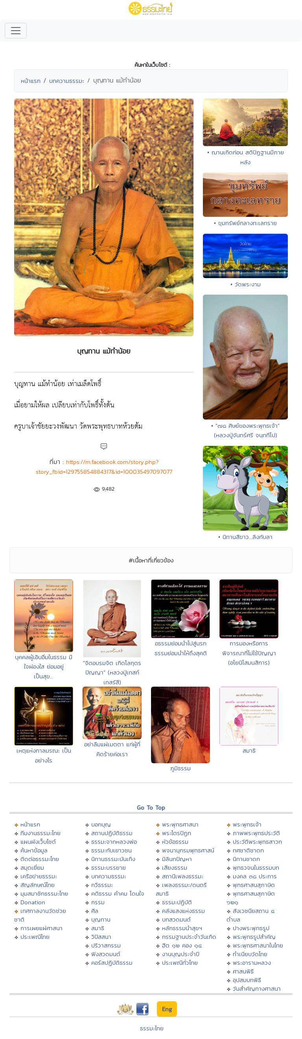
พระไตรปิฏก (176, 833)
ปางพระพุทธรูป (251, 928)
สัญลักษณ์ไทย (37, 885)
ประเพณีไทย (35, 937)
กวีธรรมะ (102, 885)
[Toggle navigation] (16, 30)
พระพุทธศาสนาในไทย (258, 945)
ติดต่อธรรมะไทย (39, 859)
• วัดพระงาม (245, 284)
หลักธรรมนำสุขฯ (182, 928)
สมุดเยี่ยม (32, 867)
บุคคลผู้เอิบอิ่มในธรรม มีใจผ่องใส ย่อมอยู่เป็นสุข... (43, 666)
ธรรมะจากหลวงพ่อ (114, 841)
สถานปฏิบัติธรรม (112, 833)
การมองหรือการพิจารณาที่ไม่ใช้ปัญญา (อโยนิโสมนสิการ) (249, 653)
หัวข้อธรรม (175, 841)
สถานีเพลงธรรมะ (182, 876)
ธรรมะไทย (152, 1028)
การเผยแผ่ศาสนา (41, 928)
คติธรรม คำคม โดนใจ (117, 893)
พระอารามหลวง (252, 962)
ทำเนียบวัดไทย (250, 954)
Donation (32, 902)
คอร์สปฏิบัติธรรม (112, 962)
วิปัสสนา (101, 937)
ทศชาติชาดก (248, 850)
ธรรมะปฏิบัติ (177, 902)
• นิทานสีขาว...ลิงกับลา (245, 537)
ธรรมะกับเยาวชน (111, 850)
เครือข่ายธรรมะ (38, 876)
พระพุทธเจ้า (247, 824)
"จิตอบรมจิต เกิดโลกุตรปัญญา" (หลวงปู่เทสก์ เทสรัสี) (112, 672)
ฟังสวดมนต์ (105, 954)
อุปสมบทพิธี (247, 980)
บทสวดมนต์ (176, 919)
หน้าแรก (31, 81)
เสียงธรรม (174, 867)
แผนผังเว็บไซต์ (38, 841)
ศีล (94, 911)
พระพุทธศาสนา (180, 824)
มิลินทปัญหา (177, 859)
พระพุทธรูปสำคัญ (254, 937)
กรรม (98, 902)
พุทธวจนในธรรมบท (256, 867)
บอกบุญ (101, 824)
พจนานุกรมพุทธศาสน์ (188, 850)
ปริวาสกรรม (106, 945)
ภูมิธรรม (180, 768)
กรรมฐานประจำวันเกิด (189, 937)
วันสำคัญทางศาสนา (257, 988)
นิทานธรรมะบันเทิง (113, 859)
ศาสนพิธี (243, 971)
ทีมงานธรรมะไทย (40, 833)
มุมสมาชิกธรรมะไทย (44, 893)
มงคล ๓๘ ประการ (255, 876)
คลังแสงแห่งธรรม (183, 911)
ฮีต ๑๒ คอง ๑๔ (182, 945)
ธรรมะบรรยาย (108, 867)
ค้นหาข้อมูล (34, 850)
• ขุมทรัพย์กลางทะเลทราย (245, 223)
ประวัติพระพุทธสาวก (257, 841)
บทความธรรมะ (66, 81)
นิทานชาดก (246, 859)
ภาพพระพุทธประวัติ (256, 833)
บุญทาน (100, 919)
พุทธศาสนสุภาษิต (254, 885)
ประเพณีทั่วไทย (180, 962)
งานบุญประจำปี (180, 954)
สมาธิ (249, 750)
